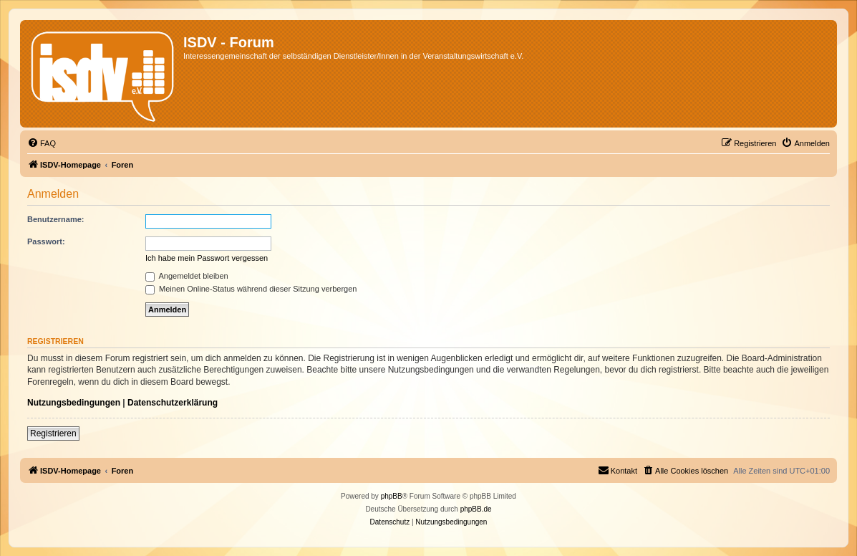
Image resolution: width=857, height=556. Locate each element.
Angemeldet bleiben (186, 276)
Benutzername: (55, 219)
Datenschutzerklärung (172, 403)
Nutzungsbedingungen (73, 403)
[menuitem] (41, 143)
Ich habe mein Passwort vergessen (206, 258)
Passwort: (46, 241)
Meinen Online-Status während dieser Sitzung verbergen (251, 288)
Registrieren (53, 433)
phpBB (391, 496)
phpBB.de (476, 509)
